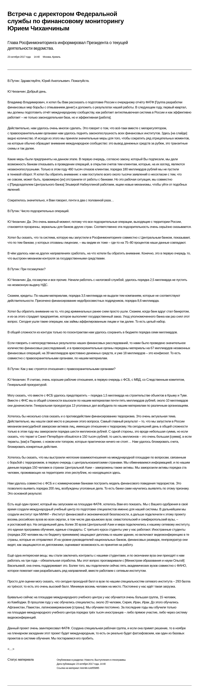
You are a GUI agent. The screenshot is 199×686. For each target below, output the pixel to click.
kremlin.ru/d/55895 (89, 668)
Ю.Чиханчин (16, 91)
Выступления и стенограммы (110, 659)
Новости (88, 659)
